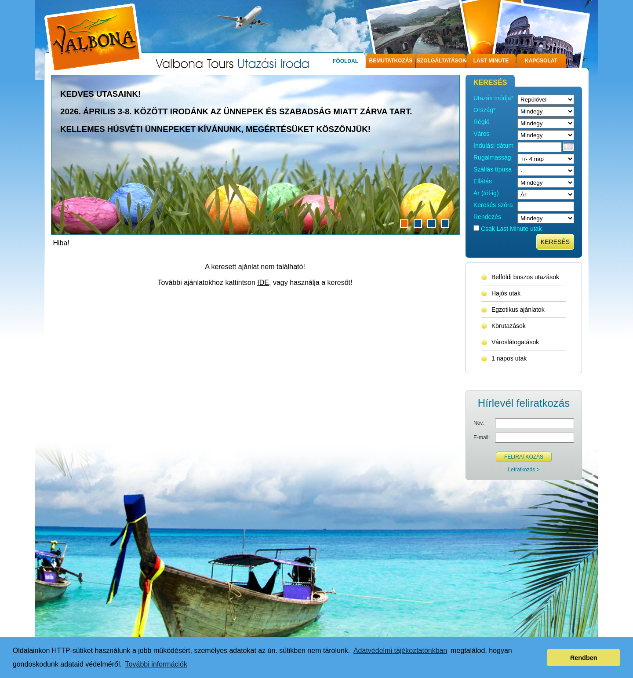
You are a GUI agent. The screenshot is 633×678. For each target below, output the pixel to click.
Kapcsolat (541, 61)
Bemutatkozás (391, 61)
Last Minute (491, 61)
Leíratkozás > (523, 470)
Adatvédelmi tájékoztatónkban (400, 650)
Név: (478, 423)
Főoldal (345, 61)
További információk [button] (156, 664)
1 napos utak (509, 358)
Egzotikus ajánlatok (518, 309)
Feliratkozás (523, 457)
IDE (263, 282)
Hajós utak (505, 293)
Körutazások (508, 325)
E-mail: (481, 437)
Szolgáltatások (441, 61)
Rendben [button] (583, 657)
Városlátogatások (515, 342)
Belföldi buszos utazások (525, 277)
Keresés (555, 241)
